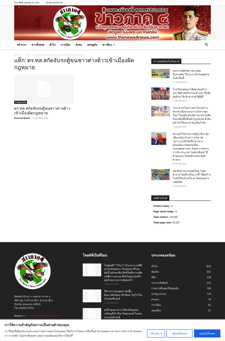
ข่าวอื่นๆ (108, 44)
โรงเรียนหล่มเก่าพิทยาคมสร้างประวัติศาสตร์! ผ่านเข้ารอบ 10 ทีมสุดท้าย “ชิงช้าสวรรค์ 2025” (192, 93)
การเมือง (65, 44)
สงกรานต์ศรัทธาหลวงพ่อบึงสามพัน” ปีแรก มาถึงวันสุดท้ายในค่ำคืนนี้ (191, 74)
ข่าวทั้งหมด (38, 44)
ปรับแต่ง (154, 333)
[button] (206, 45)
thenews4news (22, 118)
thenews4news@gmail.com (42, 315)
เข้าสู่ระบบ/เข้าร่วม (54, 2)
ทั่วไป (52, 44)
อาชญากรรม (20, 102)
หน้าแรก (21, 44)
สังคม (79, 44)
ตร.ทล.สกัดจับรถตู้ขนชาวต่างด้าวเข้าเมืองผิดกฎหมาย (42, 110)
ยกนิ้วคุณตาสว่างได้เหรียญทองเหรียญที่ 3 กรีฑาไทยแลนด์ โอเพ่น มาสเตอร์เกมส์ (123, 313)
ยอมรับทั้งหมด (207, 333)
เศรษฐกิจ (92, 44)
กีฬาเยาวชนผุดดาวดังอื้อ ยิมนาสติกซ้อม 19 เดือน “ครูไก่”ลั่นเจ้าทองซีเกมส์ (123, 295)
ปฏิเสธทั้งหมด (179, 333)
